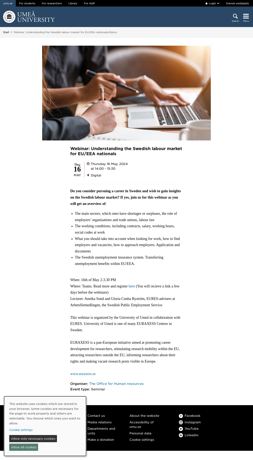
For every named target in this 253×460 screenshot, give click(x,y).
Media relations (99, 422)
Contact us (96, 415)
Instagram (190, 422)
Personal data (140, 433)
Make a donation (100, 439)
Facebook (189, 415)
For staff (89, 3)
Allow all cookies (23, 447)
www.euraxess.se (83, 374)
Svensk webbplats (237, 3)
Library (72, 3)
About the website (144, 415)
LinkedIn (189, 435)
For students (27, 3)
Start (6, 32)
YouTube (189, 428)
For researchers (52, 3)
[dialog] (45, 426)
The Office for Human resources (116, 383)
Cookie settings (141, 439)
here (132, 286)
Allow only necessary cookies (33, 438)
